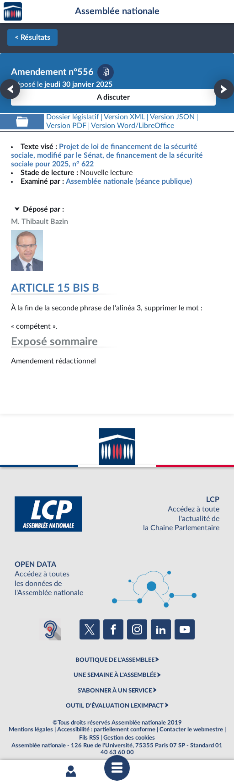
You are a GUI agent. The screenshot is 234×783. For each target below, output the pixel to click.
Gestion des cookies (129, 737)
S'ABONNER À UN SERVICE (115, 690)
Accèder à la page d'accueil (13, 12)
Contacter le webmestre (191, 729)
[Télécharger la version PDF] (105, 72)
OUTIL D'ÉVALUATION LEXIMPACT (115, 705)
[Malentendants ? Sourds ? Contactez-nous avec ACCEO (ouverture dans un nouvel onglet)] (50, 629)
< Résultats (32, 37)
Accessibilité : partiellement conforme (106, 729)
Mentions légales (31, 729)
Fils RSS (89, 737)
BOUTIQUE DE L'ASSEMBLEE (114, 660)
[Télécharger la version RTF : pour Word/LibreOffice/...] (133, 126)
